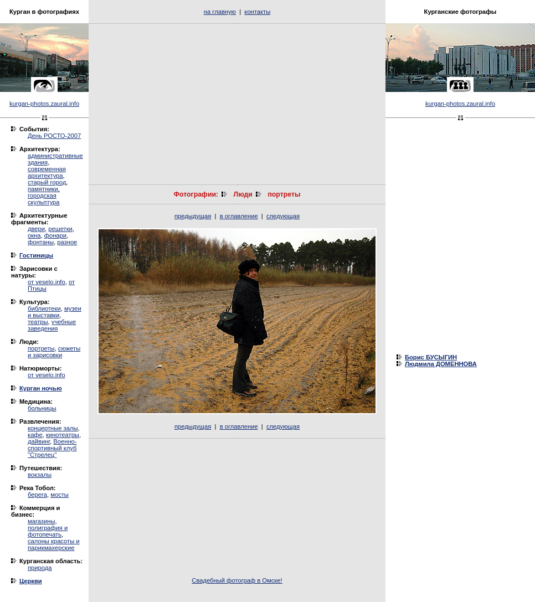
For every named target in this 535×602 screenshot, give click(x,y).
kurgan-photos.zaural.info (44, 103)
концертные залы (53, 428)
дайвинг (39, 441)
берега (37, 494)
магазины (41, 521)
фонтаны (41, 242)
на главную (220, 11)
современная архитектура (47, 172)
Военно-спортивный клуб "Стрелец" (52, 448)
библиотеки (44, 308)
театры (38, 321)
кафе (35, 434)
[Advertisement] (237, 104)
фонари (55, 235)
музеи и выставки (54, 311)
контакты (257, 11)
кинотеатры (62, 434)
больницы (42, 408)
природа (40, 567)
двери (36, 228)
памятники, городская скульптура (44, 195)
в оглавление (239, 216)
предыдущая (192, 216)
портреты (41, 348)
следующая (283, 216)
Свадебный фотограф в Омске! (237, 580)
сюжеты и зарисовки (54, 351)
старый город (47, 182)
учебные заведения (52, 325)
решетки (60, 228)
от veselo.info (46, 282)
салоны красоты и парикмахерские (54, 544)
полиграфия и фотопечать (48, 531)
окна (34, 235)
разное (67, 242)
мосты (59, 494)
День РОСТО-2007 (54, 135)
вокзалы (40, 474)
